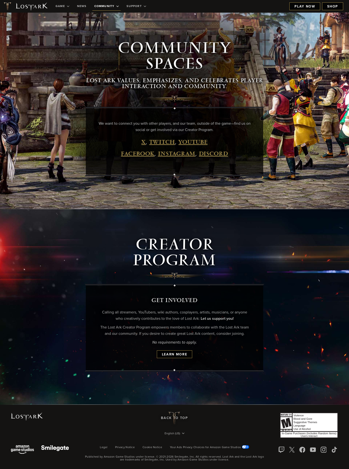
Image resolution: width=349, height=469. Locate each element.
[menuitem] (62, 6)
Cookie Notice (152, 447)
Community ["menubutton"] (106, 6)
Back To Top (174, 418)
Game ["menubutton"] (62, 6)
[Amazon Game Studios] (22, 450)
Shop (332, 6)
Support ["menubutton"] (136, 6)
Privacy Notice (125, 447)
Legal (103, 447)
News (82, 6)
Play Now (304, 6)
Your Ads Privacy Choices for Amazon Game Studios (209, 447)
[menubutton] (174, 434)
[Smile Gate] (55, 450)
